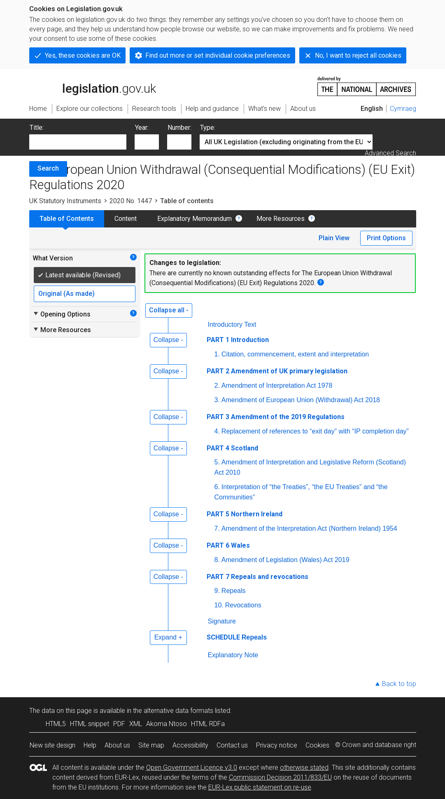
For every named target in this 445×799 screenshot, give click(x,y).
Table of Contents (67, 219)
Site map (151, 745)
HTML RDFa (208, 724)
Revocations (243, 605)
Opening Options (62, 314)
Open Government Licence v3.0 (191, 767)
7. (217, 528)
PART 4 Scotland (232, 448)
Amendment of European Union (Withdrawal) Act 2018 (300, 399)
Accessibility (190, 745)
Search (48, 168)
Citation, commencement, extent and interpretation (295, 354)
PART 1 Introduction (238, 340)
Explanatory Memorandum (194, 219)
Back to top (399, 684)
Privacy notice (276, 745)
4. (217, 431)
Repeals (233, 590)
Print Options (386, 238)
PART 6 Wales (228, 545)
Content (125, 219)
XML (135, 724)
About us (117, 745)
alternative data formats (178, 711)
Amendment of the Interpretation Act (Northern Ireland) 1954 (309, 528)
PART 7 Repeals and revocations (257, 577)
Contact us (232, 745)
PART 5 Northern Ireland (244, 514)
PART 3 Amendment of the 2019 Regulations (276, 417)
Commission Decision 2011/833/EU (280, 777)
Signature (222, 621)
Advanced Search (390, 153)
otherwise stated (304, 767)
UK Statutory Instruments (65, 201)
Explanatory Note (233, 654)
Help (90, 745)
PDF (119, 724)
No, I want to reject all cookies (358, 55)
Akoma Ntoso (166, 724)
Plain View (334, 238)
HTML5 (56, 724)
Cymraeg (403, 108)
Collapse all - (169, 310)
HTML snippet (89, 724)
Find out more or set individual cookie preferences (217, 55)
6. (217, 486)
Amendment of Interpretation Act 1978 (277, 385)
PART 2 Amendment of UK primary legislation (277, 371)
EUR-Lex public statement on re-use (259, 787)
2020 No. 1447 (131, 201)
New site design (52, 745)
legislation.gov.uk (92, 86)
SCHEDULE (223, 637)
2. (217, 385)
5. (217, 462)
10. (219, 605)
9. (217, 590)
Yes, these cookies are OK (83, 55)
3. (217, 399)
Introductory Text (232, 324)
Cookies (317, 745)
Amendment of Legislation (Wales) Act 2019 (285, 559)
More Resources (280, 219)
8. (217, 559)
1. (217, 354)
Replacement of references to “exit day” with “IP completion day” (315, 431)
